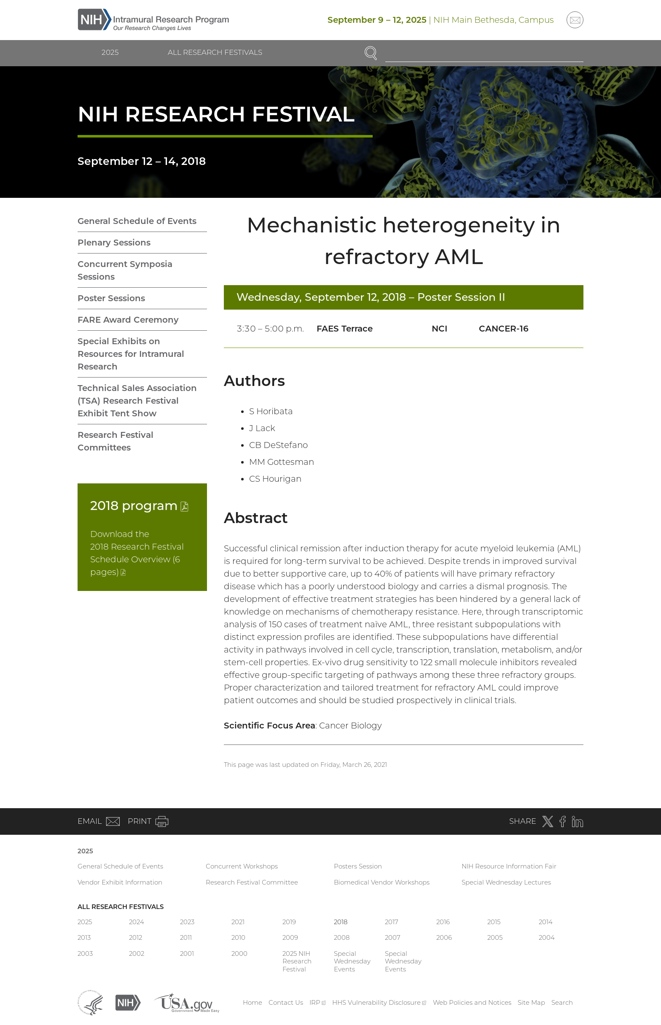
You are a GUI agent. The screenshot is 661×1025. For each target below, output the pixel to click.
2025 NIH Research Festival (297, 961)
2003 (85, 953)
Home (252, 1002)
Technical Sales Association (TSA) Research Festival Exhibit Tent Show (137, 400)
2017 (391, 922)
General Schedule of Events (137, 221)
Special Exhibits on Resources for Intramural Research (131, 354)
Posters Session (358, 866)
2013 (84, 937)
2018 (139, 505)
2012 (135, 937)
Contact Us (286, 1002)
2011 (186, 937)
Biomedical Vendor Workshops (382, 882)
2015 (493, 922)
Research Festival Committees (115, 441)
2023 (187, 922)
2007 (392, 937)
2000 (239, 953)
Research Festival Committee (252, 882)
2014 (546, 922)
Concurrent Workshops (242, 866)
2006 (444, 937)
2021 (238, 922)
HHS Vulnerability (379, 1002)
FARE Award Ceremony (128, 320)
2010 (238, 937)
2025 (110, 52)
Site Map (531, 1002)
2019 (289, 922)
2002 (136, 953)
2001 (187, 953)
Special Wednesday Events (352, 961)
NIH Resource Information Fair (509, 866)
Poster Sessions (111, 298)
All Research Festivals (215, 52)
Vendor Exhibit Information (120, 882)
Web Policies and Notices (472, 1002)
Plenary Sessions (114, 242)
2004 (547, 937)
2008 (341, 937)
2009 (290, 937)
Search (562, 1002)
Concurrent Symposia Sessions (125, 270)
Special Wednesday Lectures (506, 882)
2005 (494, 937)
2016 (443, 922)
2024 (136, 922)
